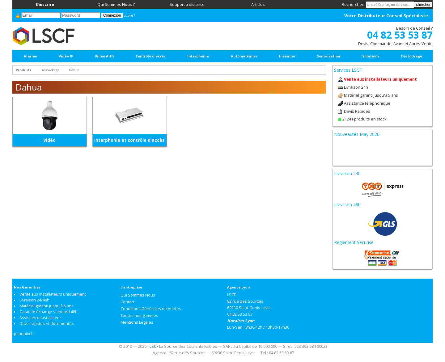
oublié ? (129, 15)
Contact (127, 302)
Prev (342, 144)
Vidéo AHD (104, 56)
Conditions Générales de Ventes (151, 308)
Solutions (370, 56)
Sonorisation (328, 56)
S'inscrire (45, 4)
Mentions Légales (137, 322)
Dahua (74, 70)
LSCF (154, 346)
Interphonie (198, 56)
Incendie (287, 56)
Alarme (30, 56)
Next (423, 144)
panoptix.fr (24, 333)
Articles (258, 4)
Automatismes (244, 56)
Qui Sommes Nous (138, 295)
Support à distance (187, 4)
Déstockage (411, 56)
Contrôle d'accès (151, 56)
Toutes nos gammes (139, 315)
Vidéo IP (66, 56)
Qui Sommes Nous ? (116, 4)
